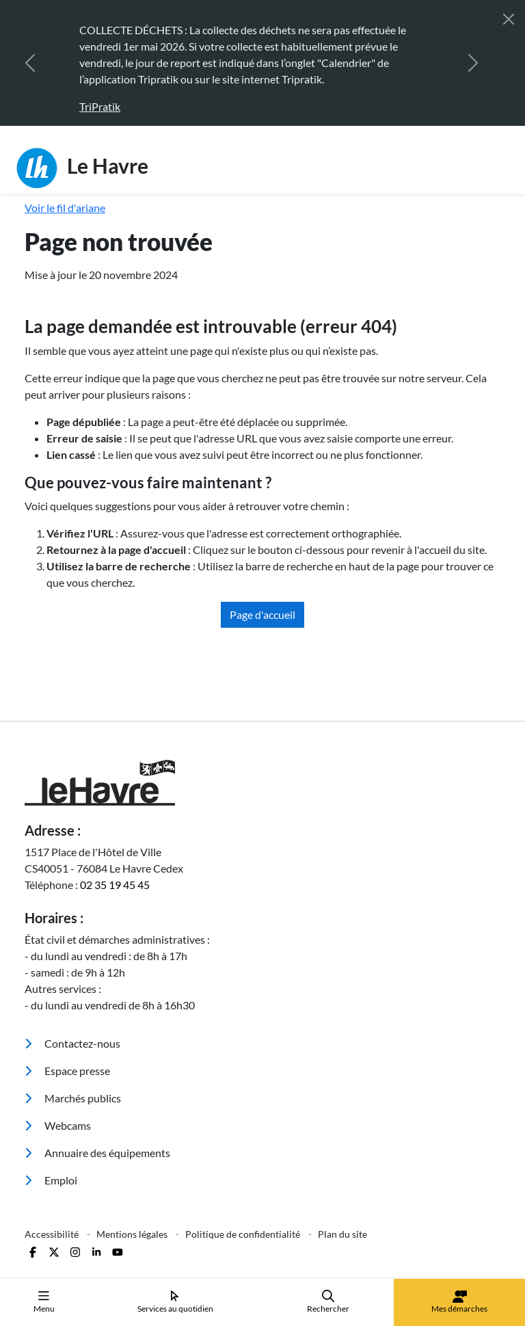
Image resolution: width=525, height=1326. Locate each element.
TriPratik (99, 106)
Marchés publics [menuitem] (73, 1097)
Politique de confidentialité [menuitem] (243, 1234)
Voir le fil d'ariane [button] (65, 207)
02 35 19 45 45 (115, 884)
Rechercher (328, 1302)
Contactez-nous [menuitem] (72, 1043)
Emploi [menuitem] (51, 1179)
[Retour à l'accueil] (262, 783)
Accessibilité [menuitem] (53, 1234)
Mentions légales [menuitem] (133, 1234)
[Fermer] (508, 19)
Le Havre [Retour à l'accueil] (82, 168)
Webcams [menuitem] (58, 1125)
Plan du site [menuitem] (342, 1234)
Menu (44, 1302)
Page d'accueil (262, 614)
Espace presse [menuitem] (67, 1070)
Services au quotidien (175, 1302)
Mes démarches (459, 1302)
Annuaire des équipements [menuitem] (97, 1152)
